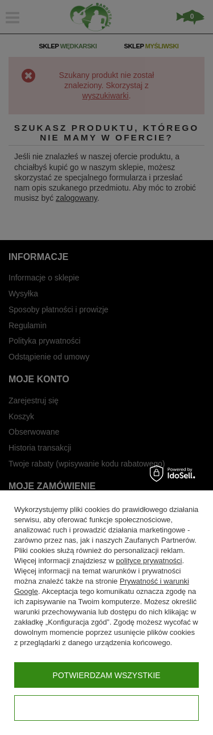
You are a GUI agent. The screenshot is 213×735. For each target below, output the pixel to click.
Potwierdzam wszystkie (107, 675)
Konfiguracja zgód (106, 708)
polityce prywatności (149, 560)
